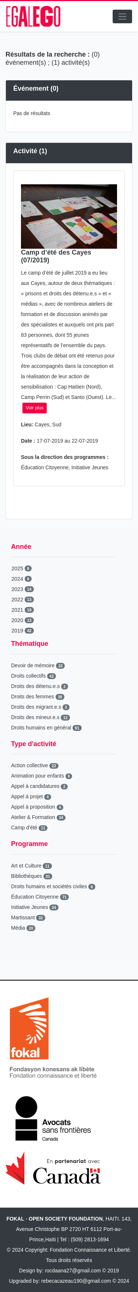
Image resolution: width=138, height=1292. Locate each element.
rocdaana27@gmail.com (73, 1270)
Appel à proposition (37, 807)
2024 (21, 579)
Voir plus (34, 407)
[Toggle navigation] (122, 16)
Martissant (28, 917)
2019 (22, 631)
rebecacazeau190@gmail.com (76, 1281)
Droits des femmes (37, 696)
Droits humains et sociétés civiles (53, 886)
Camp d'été (29, 827)
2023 (22, 589)
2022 (22, 600)
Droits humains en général (46, 728)
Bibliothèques (31, 876)
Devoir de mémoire (38, 665)
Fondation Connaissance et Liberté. (90, 1250)
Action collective (35, 765)
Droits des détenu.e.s (39, 686)
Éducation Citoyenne (40, 897)
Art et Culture (31, 866)
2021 (22, 610)
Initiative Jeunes (35, 907)
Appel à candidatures (39, 786)
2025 (21, 568)
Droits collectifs (33, 676)
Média (23, 928)
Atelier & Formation (38, 817)
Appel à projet (31, 796)
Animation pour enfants (41, 776)
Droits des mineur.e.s (40, 717)
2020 (22, 620)
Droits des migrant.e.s (40, 707)
